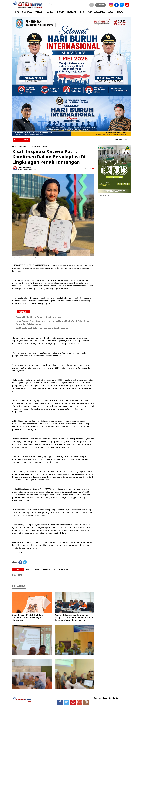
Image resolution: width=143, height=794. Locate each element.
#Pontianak (63, 569)
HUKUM (60, 12)
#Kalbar (29, 569)
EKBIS (81, 12)
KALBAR (38, 12)
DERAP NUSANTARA (96, 12)
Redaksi (97, 698)
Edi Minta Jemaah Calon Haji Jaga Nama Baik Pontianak (42, 328)
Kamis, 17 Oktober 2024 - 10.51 (27, 169)
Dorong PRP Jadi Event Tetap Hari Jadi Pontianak (38, 317)
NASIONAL (27, 12)
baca (88, 168)
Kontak (116, 698)
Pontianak (43, 146)
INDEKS (119, 12)
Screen (100, 4)
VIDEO (110, 12)
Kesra (25, 146)
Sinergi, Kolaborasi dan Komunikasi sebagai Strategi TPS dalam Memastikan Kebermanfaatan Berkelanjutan (74, 617)
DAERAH (50, 12)
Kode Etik (107, 698)
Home (14, 146)
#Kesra (38, 569)
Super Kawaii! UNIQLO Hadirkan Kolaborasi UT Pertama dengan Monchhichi (27, 617)
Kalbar (20, 146)
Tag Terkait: (18, 569)
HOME (16, 12)
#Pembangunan (49, 569)
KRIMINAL (71, 12)
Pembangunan (34, 146)
